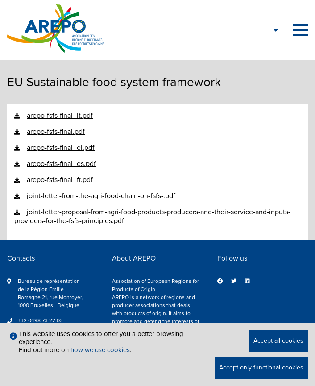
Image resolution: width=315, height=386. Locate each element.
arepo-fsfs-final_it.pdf (60, 115)
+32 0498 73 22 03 (40, 320)
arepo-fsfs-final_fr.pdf (60, 179)
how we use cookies (100, 350)
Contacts (21, 258)
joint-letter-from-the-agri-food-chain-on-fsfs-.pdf (101, 195)
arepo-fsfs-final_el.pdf (61, 147)
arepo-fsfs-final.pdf (56, 131)
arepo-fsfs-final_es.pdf (61, 163)
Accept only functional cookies (261, 367)
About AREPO (134, 258)
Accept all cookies (278, 340)
